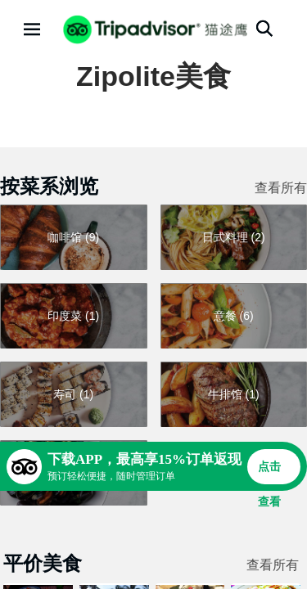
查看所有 (281, 188)
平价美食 (42, 563)
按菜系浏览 (49, 186)
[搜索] (264, 28)
